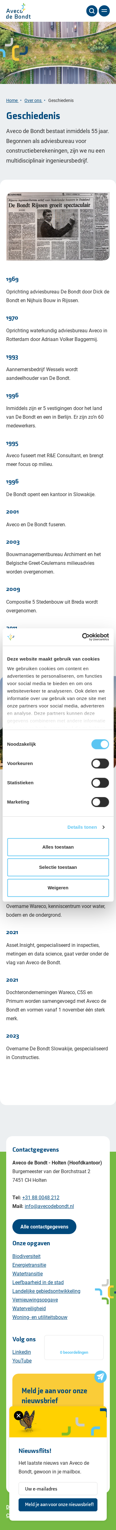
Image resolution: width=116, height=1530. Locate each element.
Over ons (33, 100)
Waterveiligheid (29, 1308)
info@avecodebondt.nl (49, 1206)
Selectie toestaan (58, 867)
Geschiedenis (61, 100)
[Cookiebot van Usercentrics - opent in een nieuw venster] (82, 637)
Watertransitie (27, 1273)
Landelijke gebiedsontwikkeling (46, 1291)
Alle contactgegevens (44, 1226)
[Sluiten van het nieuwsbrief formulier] (18, 1415)
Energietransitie (29, 1264)
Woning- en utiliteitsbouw (39, 1317)
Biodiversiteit (26, 1256)
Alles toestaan (58, 847)
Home (12, 100)
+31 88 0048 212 (40, 1197)
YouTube (22, 1360)
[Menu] (104, 11)
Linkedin (21, 1351)
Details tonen (82, 827)
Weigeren (58, 887)
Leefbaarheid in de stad (38, 1282)
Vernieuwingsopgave (35, 1299)
